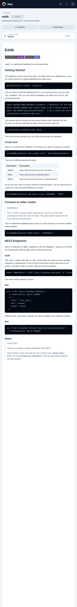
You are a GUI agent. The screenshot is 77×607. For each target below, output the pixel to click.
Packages (6, 13)
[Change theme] (60, 4)
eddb (5, 16)
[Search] (67, 4)
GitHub (7, 498)
